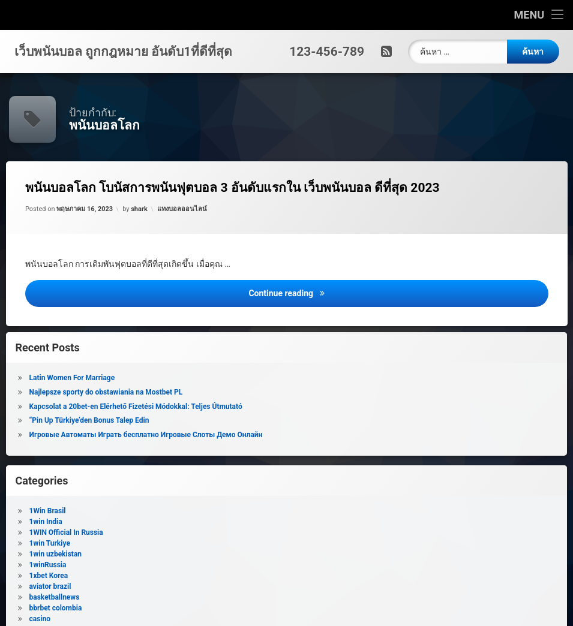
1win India (98, 521)
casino (92, 619)
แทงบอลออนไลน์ (182, 209)
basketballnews (107, 597)
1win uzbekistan (108, 554)
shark (139, 209)
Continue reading (399, 292)
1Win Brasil (100, 511)
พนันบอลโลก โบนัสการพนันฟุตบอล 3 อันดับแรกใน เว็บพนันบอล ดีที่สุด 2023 (234, 187)
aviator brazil (103, 586)
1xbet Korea (101, 575)
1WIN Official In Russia (118, 532)
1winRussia (100, 565)
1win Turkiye (102, 543)
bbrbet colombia (108, 608)
